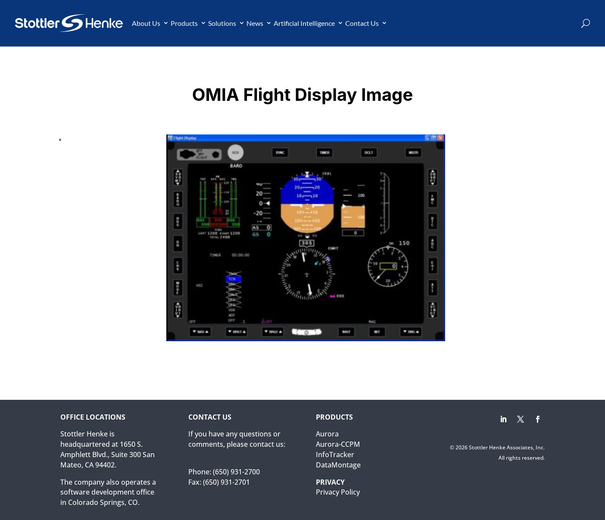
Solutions (222, 23)
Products (184, 23)
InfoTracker (335, 454)
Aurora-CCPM (338, 444)
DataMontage (338, 465)
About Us (146, 23)
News (254, 23)
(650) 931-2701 (226, 482)
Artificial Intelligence (304, 23)
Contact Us (362, 23)
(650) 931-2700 (236, 471)
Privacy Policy (338, 492)
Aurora (327, 434)
